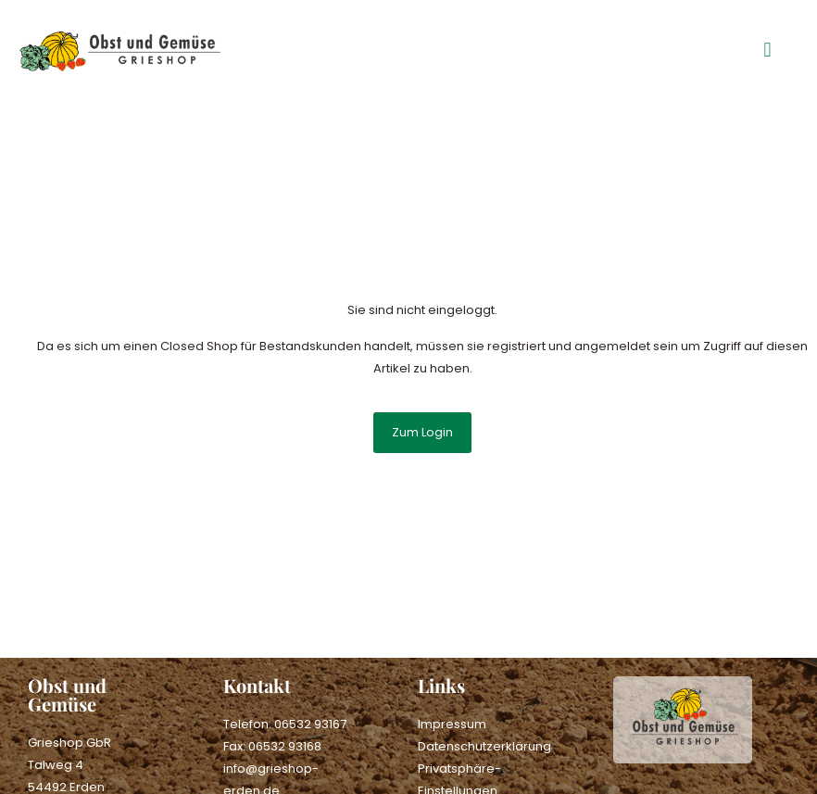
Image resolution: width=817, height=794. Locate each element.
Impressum (452, 724)
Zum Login (422, 432)
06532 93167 (310, 724)
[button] (767, 50)
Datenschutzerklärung (484, 746)
